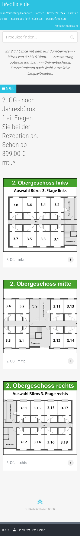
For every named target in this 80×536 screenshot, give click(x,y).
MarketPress (29, 530)
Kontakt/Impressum (66, 25)
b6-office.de (16, 4)
